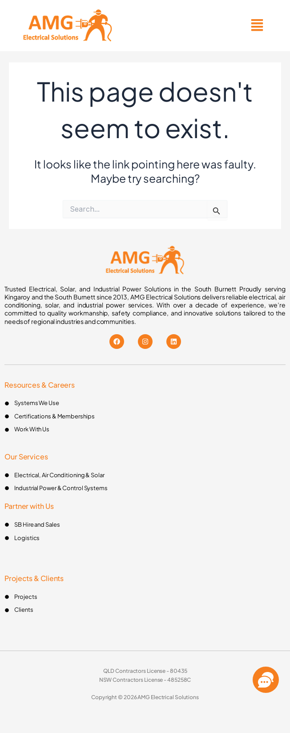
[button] (257, 25)
